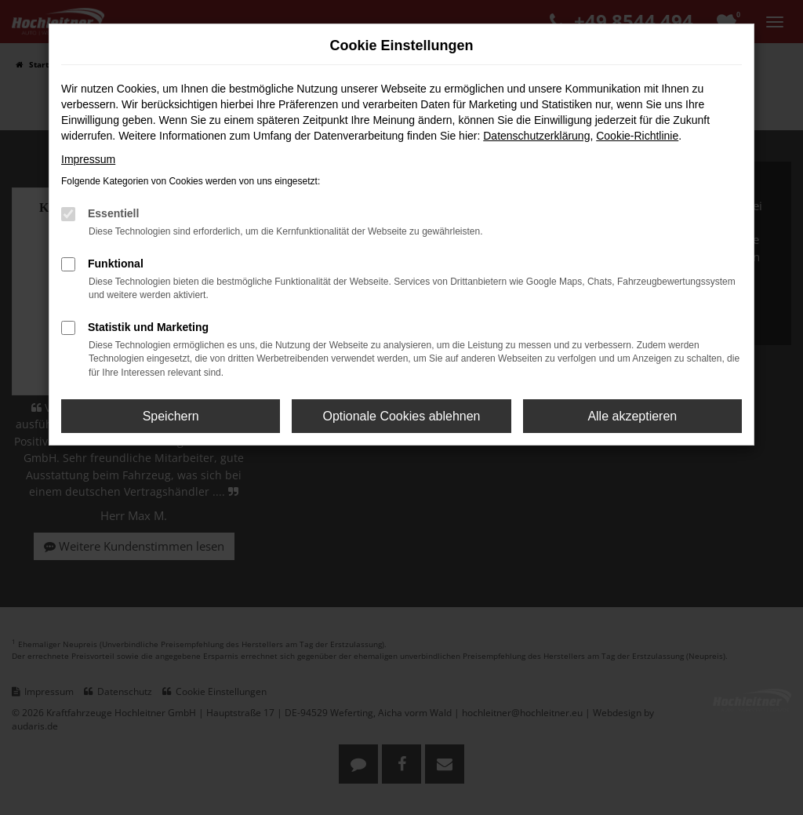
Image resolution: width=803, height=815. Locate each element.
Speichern (171, 416)
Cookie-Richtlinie (637, 135)
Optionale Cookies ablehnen (401, 416)
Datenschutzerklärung (536, 135)
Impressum (88, 159)
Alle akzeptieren (632, 416)
